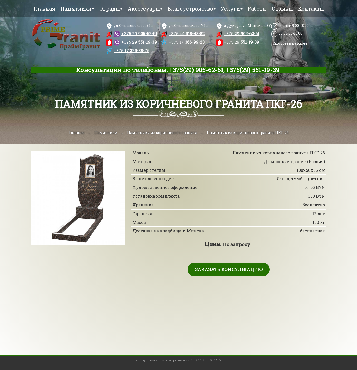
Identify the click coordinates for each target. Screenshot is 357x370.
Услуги (232, 8)
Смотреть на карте (290, 43)
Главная (44, 8)
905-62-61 (139, 33)
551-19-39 (139, 42)
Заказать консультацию (229, 269)
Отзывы (282, 8)
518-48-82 (187, 33)
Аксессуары (145, 8)
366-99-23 (187, 42)
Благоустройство (192, 8)
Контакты (311, 8)
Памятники (77, 8)
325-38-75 (131, 50)
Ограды (110, 8)
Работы (257, 8)
